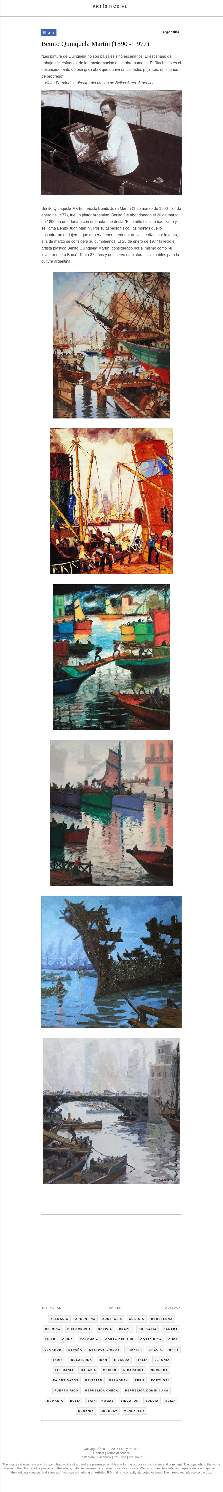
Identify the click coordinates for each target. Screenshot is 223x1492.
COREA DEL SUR (119, 1339)
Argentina (170, 32)
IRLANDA (122, 1359)
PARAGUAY (118, 1380)
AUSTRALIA (112, 1318)
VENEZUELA (134, 1410)
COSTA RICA (151, 1339)
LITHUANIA (64, 1370)
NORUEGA (159, 1370)
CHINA (67, 1339)
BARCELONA (162, 1318)
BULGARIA (148, 1329)
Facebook (172, 1307)
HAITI (173, 1349)
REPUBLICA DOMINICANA (146, 1390)
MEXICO (109, 1370)
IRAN (103, 1359)
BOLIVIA (105, 1329)
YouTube (120, 1457)
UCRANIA (86, 1410)
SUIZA (170, 1400)
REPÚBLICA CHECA (101, 1390)
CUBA (173, 1339)
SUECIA (152, 1400)
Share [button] (49, 32)
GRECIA (155, 1349)
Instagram (52, 1307)
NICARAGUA (133, 1370)
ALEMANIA (59, 1318)
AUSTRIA (136, 1318)
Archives (113, 1307)
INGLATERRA (81, 1359)
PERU (139, 1380)
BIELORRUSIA (79, 1329)
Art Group (135, 1457)
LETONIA (162, 1359)
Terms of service (118, 1453)
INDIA (58, 1359)
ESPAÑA (75, 1349)
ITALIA (142, 1359)
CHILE (50, 1339)
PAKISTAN (93, 1380)
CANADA (170, 1329)
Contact (98, 1453)
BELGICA (53, 1329)
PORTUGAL (160, 1380)
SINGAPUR (130, 1400)
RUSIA (75, 1400)
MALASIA (88, 1370)
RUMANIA (55, 1400)
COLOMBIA (89, 1339)
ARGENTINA (85, 1318)
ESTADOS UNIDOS (104, 1349)
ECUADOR (53, 1349)
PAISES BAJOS (66, 1380)
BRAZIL (125, 1329)
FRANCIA (134, 1349)
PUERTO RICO (66, 1390)
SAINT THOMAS (101, 1400)
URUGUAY (109, 1410)
